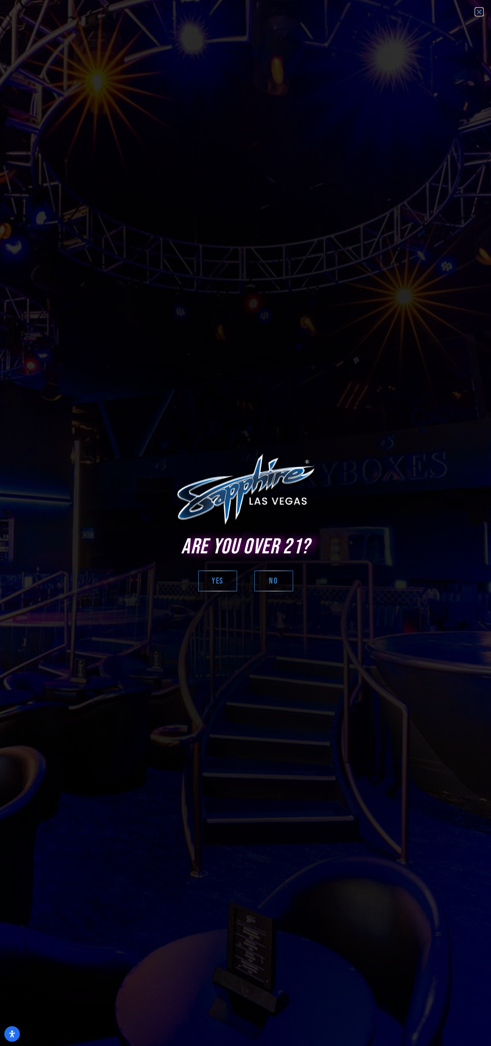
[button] (479, 12)
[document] (245, 523)
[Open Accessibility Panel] (12, 1034)
